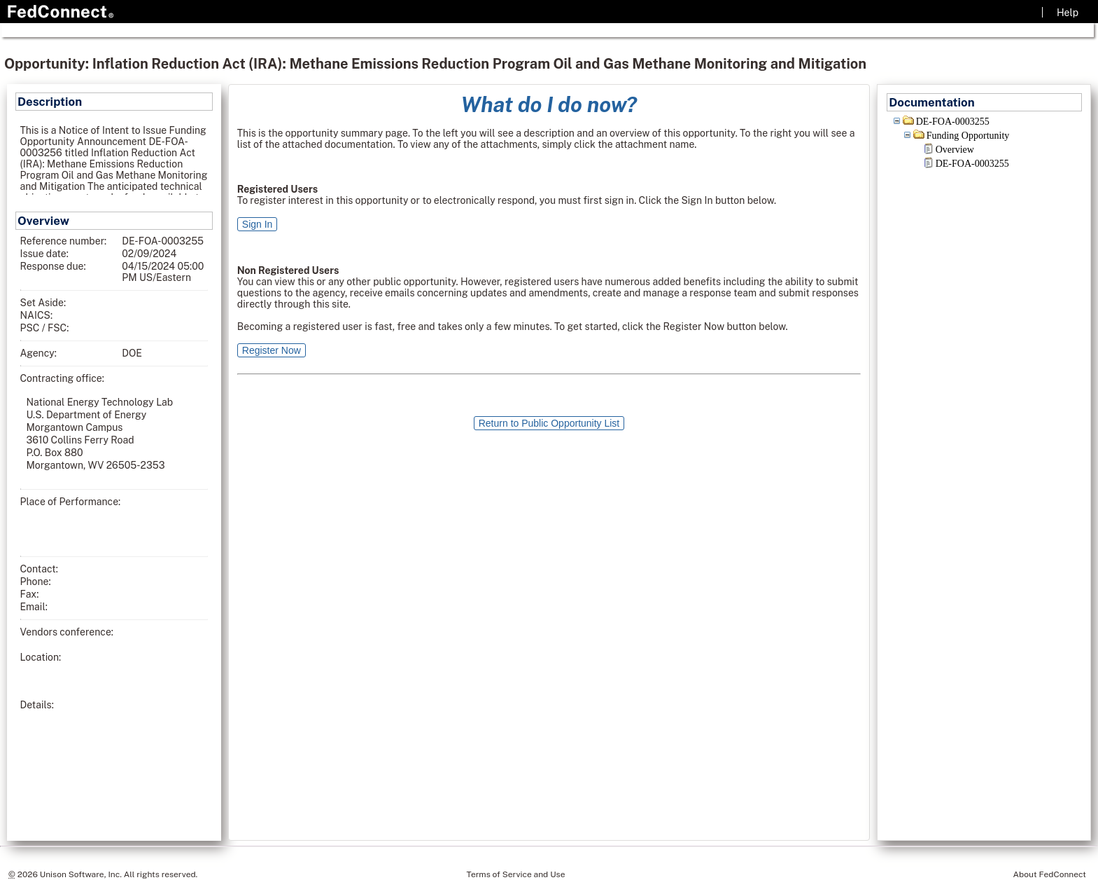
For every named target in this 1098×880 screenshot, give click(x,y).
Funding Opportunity (968, 135)
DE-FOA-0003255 (953, 121)
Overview (955, 149)
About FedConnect (1049, 874)
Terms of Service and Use (516, 874)
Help (1067, 12)
